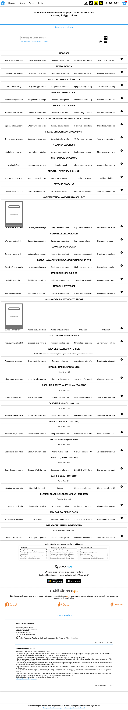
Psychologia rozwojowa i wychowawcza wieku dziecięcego (36, 556)
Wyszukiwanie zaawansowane (31, 41)
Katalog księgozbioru (64, 27)
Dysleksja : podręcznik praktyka (88, 556)
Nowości (11, 3)
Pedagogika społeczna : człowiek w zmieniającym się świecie (36, 552)
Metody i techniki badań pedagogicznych (31, 558)
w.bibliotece (62, 596)
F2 (116, 3)
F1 (111, 3)
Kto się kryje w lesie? (85, 554)
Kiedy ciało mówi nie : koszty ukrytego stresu (62, 558)
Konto (40, 3)
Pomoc (31, 3)
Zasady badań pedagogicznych (28, 550)
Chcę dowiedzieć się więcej (53, 708)
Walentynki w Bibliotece (25, 648)
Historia (22, 3)
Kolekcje (45, 41)
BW (91, 3)
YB (96, 3)
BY (101, 3)
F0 (106, 3)
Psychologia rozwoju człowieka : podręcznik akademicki (65, 554)
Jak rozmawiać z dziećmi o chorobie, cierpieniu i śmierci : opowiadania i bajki (70, 556)
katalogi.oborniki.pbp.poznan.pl (26, 679)
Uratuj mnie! (83, 550)
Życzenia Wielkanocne (25, 624)
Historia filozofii (24, 554)
